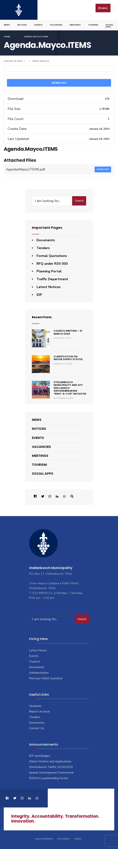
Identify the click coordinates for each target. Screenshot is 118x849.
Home (7, 35)
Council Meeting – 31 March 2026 (68, 331)
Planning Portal (49, 270)
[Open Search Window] (71, 494)
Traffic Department (52, 278)
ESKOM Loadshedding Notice (48, 777)
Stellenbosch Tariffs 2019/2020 (51, 766)
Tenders (43, 246)
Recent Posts (43, 315)
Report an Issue (39, 710)
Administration (39, 671)
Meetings (75, 23)
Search (79, 199)
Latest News (38, 649)
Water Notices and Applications (50, 760)
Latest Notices (49, 285)
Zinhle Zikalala (40, 59)
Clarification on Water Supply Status (68, 356)
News (7, 23)
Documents (46, 239)
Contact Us (36, 727)
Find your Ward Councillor (46, 677)
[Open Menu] (114, 8)
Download (59, 81)
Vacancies (56, 23)
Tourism (93, 23)
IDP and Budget (39, 754)
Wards (77, 837)
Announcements (44, 837)
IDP (39, 293)
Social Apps (109, 24)
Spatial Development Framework (51, 771)
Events (38, 23)
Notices (22, 23)
